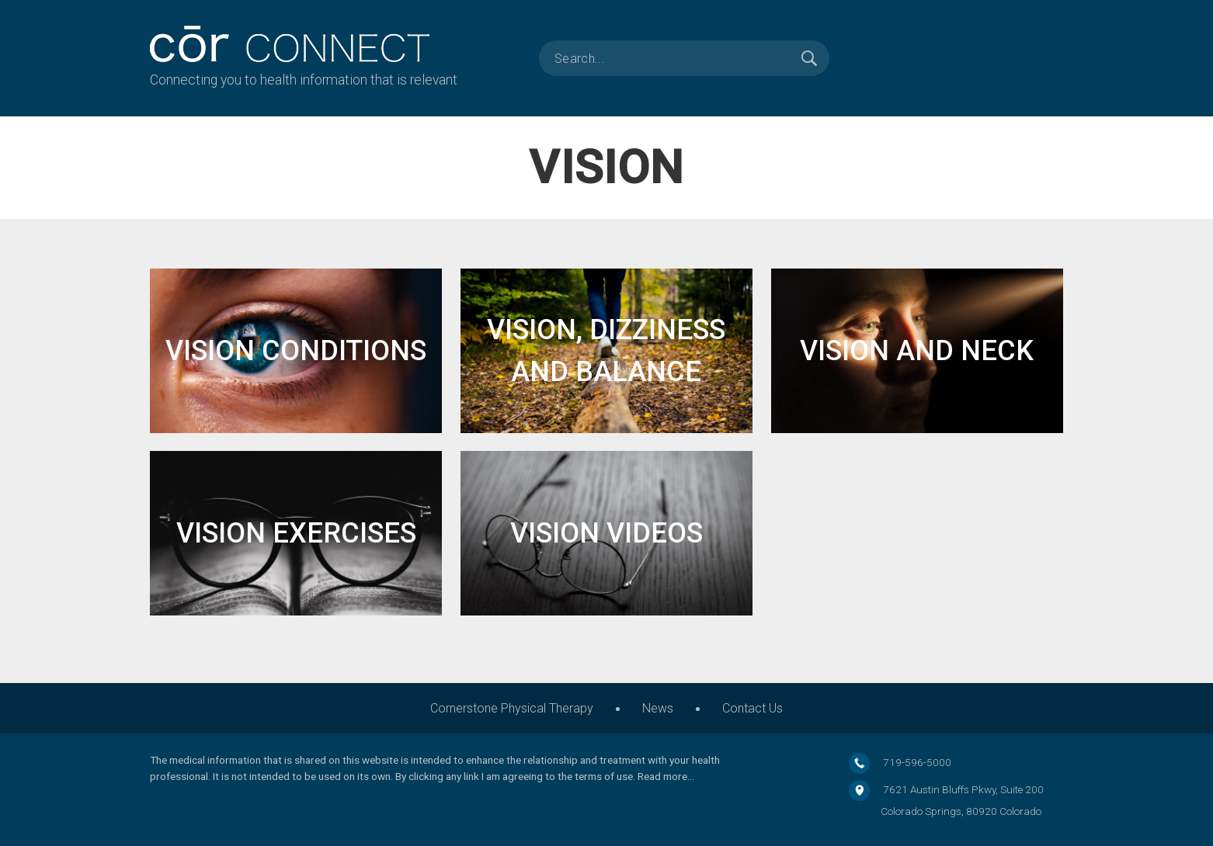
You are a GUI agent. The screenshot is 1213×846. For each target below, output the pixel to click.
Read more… (666, 776)
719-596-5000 (917, 762)
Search (809, 58)
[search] (684, 58)
